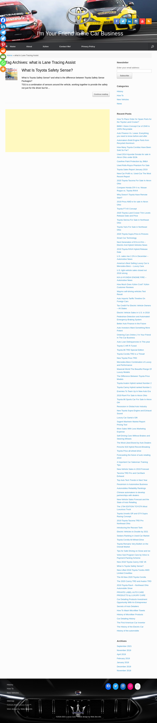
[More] (3, 69)
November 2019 (124, 650)
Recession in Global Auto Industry (132, 406)
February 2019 (123, 658)
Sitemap (10, 701)
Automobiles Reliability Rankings (131, 488)
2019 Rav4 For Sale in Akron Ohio (132, 395)
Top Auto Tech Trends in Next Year (132, 480)
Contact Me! (65, 46)
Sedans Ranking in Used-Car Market (133, 536)
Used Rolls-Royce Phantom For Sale (133, 165)
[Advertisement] (57, 130)
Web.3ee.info (26, 709)
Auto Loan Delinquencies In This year (133, 342)
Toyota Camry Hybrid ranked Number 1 (134, 387)
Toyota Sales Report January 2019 (132, 169)
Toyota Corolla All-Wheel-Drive (130, 540)
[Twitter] (3, 38)
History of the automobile (128, 631)
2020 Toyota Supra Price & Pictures (132, 234)
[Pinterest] (3, 45)
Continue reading (101, 94)
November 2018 (124, 670)
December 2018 (124, 666)
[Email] (3, 57)
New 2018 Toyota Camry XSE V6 (131, 562)
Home (10, 46)
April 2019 (121, 654)
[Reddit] (3, 51)
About (29, 46)
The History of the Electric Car (130, 627)
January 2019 (123, 662)
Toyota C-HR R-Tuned (126, 346)
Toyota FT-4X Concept (127, 209)
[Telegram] (3, 32)
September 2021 (124, 646)
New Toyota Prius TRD (127, 358)
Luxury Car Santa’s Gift (127, 417)
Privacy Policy (88, 46)
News (119, 103)
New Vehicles (123, 99)
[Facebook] (3, 20)
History (120, 91)
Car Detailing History (126, 618)
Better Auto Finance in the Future (131, 323)
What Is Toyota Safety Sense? (47, 70)
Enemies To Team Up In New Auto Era (134, 391)
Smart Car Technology (126, 238)
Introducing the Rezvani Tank (129, 527)
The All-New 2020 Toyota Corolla (131, 577)
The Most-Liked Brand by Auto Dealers (134, 443)
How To (120, 95)
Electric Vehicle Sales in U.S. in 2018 (133, 312)
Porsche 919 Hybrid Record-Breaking (133, 447)
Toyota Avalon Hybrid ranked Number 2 (134, 383)
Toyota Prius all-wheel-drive (129, 451)
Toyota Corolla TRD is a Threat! (131, 354)
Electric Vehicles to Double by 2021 (132, 531)
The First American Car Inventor (131, 622)
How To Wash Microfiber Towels (131, 610)
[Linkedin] (3, 26)
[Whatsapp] (3, 63)
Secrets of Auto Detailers (128, 606)
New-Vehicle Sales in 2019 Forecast (133, 469)
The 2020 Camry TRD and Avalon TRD (134, 581)
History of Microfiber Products (130, 614)
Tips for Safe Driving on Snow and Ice (133, 551)
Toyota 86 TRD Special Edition (130, 350)
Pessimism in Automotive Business (132, 484)
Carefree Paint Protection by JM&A (132, 161)
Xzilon (46, 46)
